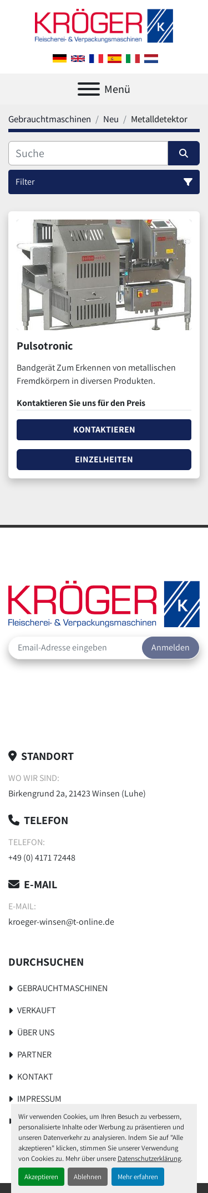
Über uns (35, 1032)
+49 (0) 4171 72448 (41, 857)
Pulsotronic (45, 345)
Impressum (39, 1099)
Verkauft (36, 1010)
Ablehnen (88, 1176)
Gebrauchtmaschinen (62, 988)
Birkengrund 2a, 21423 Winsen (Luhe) (77, 793)
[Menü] (89, 89)
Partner (34, 1054)
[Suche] (88, 153)
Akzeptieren (41, 1176)
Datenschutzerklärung (149, 1158)
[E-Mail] (75, 648)
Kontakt (35, 1076)
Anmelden (170, 647)
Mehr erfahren (138, 1176)
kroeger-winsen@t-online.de (61, 922)
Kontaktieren (104, 429)
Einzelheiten (104, 459)
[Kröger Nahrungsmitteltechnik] (104, 603)
